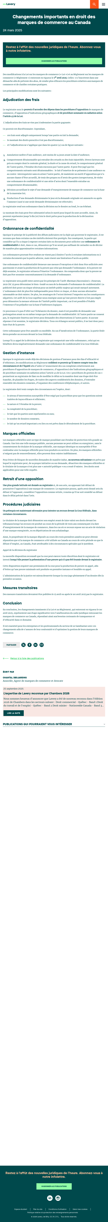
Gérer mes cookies (80, 1209)
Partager (11, 645)
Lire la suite (13, 713)
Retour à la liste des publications (23, 658)
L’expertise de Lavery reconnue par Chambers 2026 (36, 693)
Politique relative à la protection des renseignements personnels (52, 1213)
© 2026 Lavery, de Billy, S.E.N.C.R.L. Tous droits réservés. (54, 1217)
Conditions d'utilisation (58, 1209)
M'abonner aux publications (54, 61)
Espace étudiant (20, 1209)
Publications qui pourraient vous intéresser (54, 724)
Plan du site (37, 1209)
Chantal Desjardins (15, 678)
